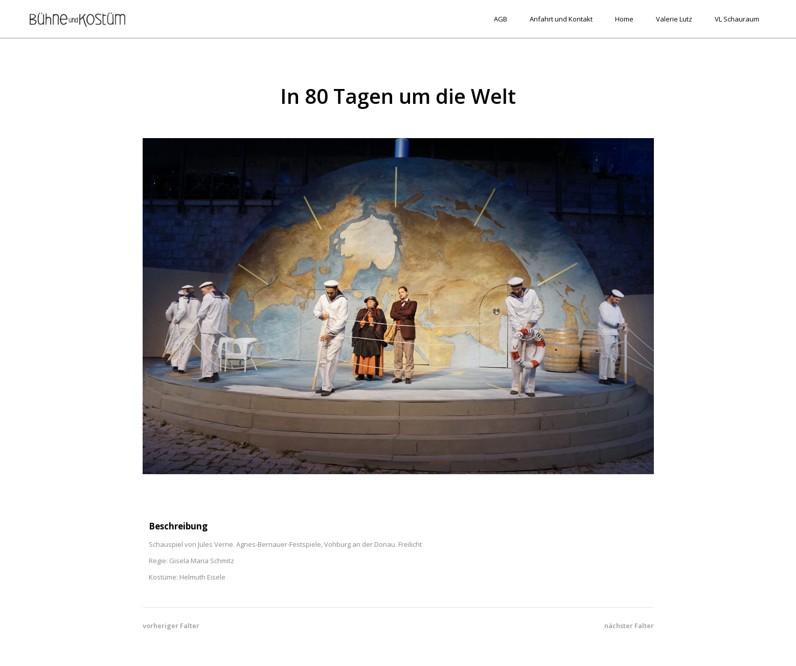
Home (624, 19)
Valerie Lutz (674, 19)
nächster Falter (629, 625)
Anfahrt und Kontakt (561, 19)
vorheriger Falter (171, 625)
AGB (500, 19)
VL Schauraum (737, 19)
